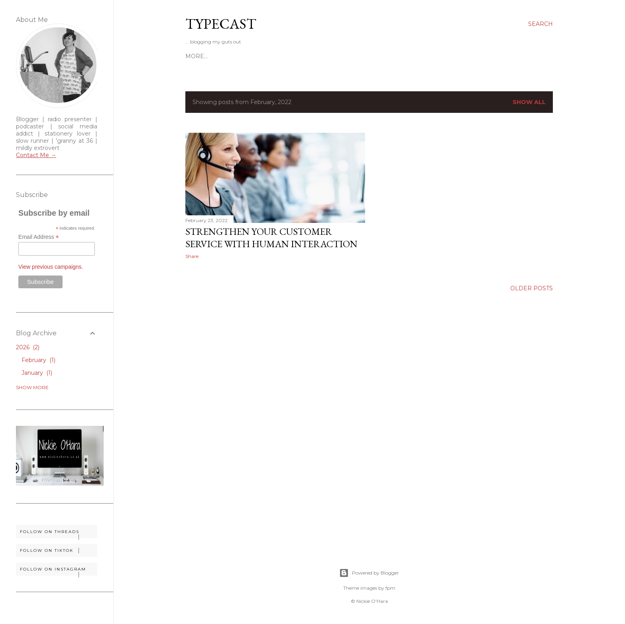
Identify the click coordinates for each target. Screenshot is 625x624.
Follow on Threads (58, 533)
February (38, 360)
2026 (27, 347)
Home (194, 56)
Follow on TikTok (58, 550)
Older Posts (531, 288)
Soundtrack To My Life (343, 56)
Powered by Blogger (369, 573)
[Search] (540, 23)
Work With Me (233, 56)
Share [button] (192, 256)
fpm (390, 588)
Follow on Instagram (58, 571)
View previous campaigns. (50, 267)
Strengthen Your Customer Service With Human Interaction (271, 237)
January (37, 372)
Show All (529, 102)
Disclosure (281, 56)
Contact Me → (36, 155)
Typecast (220, 23)
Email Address (38, 237)
